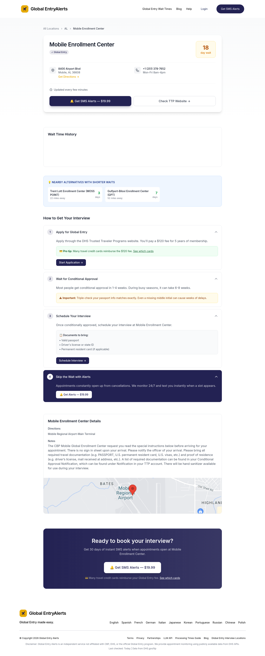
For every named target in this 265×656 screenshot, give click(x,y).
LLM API (167, 638)
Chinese (230, 622)
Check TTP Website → (174, 101)
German (151, 622)
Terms (130, 638)
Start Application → (71, 262)
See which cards (143, 251)
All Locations (51, 28)
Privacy (140, 638)
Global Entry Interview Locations (228, 638)
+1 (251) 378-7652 (154, 68)
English (114, 622)
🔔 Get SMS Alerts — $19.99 (90, 101)
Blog (179, 8)
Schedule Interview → (72, 360)
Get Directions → (68, 76)
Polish (242, 622)
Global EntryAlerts (44, 9)
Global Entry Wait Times (157, 8)
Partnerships (154, 638)
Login (204, 8)
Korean (188, 622)
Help (189, 8)
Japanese (175, 622)
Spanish (126, 622)
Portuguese (202, 622)
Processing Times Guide (188, 638)
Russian (217, 622)
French (138, 622)
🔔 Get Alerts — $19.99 (74, 394)
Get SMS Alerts (230, 8)
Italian (162, 622)
